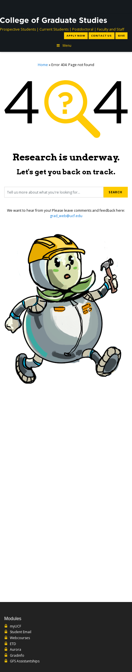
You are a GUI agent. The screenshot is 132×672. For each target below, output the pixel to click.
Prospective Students (18, 29)
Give (121, 35)
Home (43, 64)
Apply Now (76, 35)
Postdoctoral (82, 29)
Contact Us (101, 35)
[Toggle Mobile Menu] (124, 6)
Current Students (54, 29)
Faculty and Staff (110, 29)
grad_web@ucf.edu (66, 215)
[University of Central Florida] (45, 7)
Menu (63, 45)
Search (115, 192)
